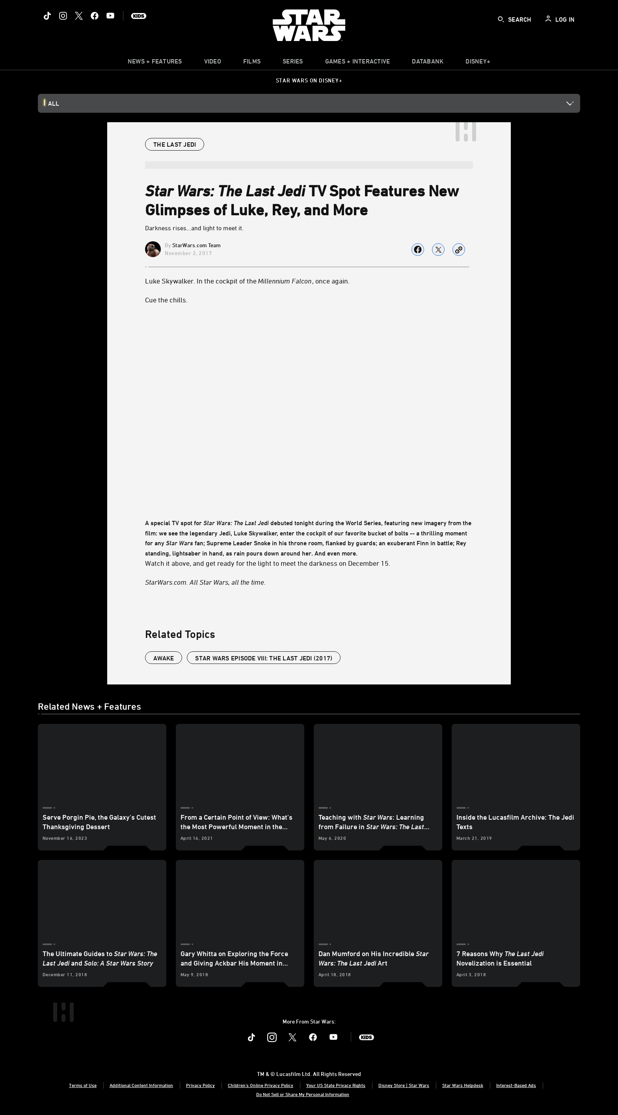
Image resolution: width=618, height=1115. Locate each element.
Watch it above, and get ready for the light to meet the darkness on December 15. (267, 563)
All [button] (53, 103)
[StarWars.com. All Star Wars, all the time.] (309, 582)
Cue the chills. (166, 300)
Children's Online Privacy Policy (260, 1085)
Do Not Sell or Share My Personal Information (302, 1094)
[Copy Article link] (458, 249)
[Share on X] (438, 249)
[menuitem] (212, 63)
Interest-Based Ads (516, 1085)
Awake (163, 658)
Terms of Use (83, 1085)
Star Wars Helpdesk (462, 1085)
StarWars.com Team (196, 245)
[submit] (501, 19)
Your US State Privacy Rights (335, 1085)
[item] (155, 63)
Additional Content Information (141, 1085)
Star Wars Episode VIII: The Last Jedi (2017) (263, 658)
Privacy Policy (200, 1085)
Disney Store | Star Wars (403, 1085)
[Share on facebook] (417, 249)
